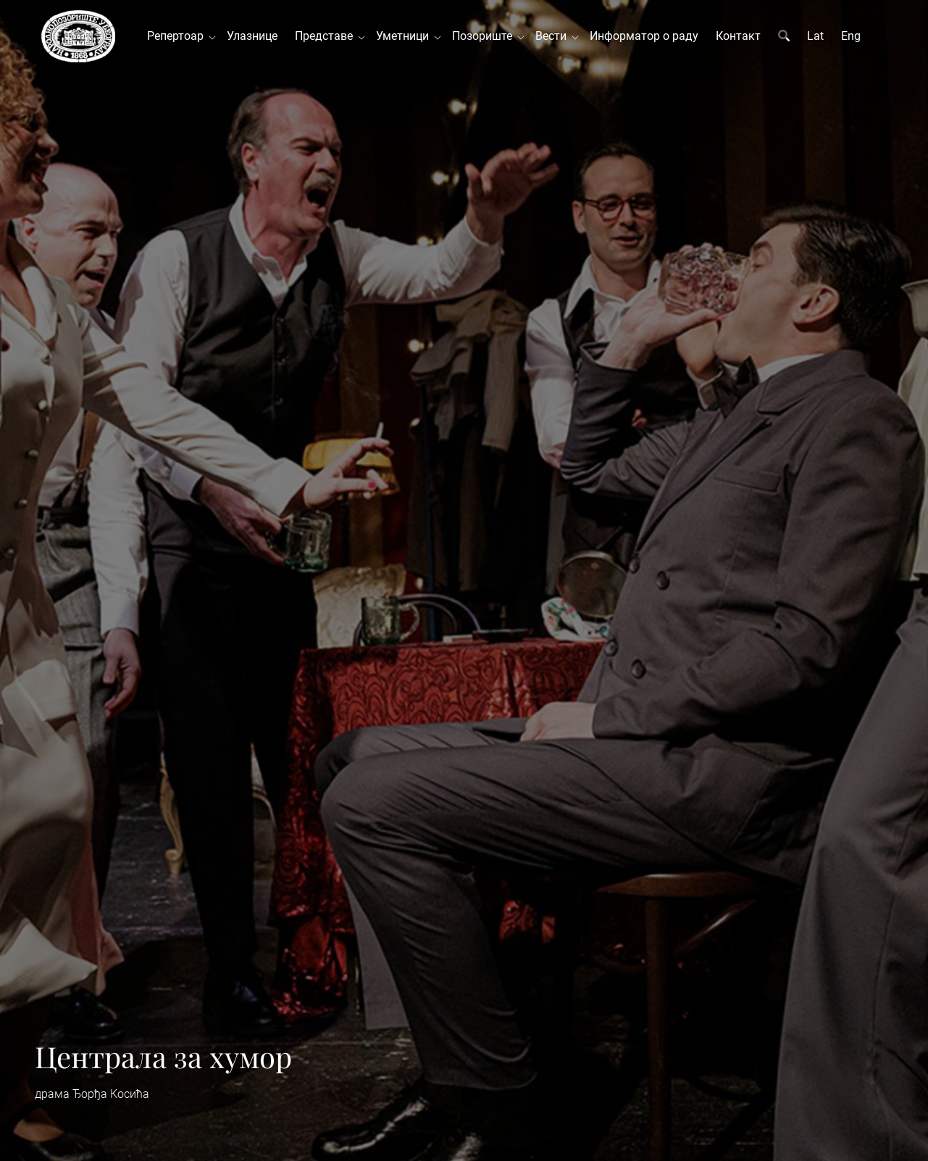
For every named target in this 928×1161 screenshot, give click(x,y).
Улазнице (252, 36)
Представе (327, 36)
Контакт (738, 36)
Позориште (485, 36)
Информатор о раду (644, 36)
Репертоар (178, 36)
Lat (815, 36)
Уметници (405, 36)
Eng (851, 36)
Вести (553, 36)
